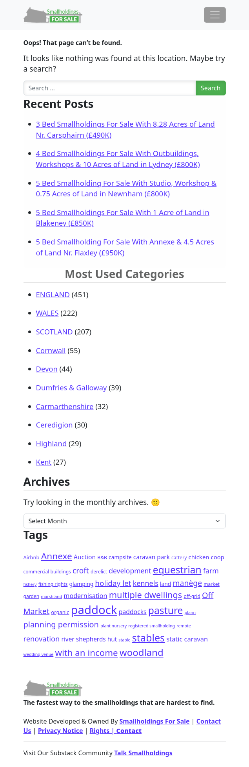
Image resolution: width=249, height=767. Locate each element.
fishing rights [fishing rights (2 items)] (53, 584)
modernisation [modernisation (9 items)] (85, 595)
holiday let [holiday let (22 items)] (113, 583)
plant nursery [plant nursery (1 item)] (113, 626)
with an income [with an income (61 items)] (86, 653)
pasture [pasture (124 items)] (165, 610)
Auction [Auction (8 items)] (85, 557)
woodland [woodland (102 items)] (142, 652)
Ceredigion (54, 424)
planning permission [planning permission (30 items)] (61, 624)
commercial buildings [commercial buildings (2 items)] (47, 571)
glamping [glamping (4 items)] (81, 583)
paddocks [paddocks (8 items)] (133, 611)
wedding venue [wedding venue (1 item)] (39, 654)
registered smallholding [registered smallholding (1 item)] (151, 626)
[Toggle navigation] (215, 15)
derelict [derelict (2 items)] (99, 571)
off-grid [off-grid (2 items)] (192, 596)
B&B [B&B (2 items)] (102, 557)
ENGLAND (53, 294)
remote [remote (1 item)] (183, 626)
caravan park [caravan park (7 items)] (151, 557)
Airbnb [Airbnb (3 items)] (32, 557)
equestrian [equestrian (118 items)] (177, 569)
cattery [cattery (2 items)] (179, 557)
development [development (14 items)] (130, 570)
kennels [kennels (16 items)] (145, 583)
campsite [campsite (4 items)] (120, 557)
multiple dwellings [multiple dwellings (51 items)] (145, 594)
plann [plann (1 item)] (190, 612)
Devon (47, 369)
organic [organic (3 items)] (60, 612)
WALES (47, 313)
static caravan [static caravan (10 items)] (187, 638)
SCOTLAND (54, 331)
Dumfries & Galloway (71, 387)
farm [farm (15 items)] (211, 570)
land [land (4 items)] (165, 583)
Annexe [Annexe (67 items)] (56, 556)
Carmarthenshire (65, 406)
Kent (44, 462)
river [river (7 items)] (68, 639)
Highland (51, 443)
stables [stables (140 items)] (148, 637)
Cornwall (51, 350)
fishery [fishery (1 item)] (30, 584)
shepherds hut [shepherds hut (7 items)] (96, 639)
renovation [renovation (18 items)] (42, 638)
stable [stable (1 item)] (124, 640)
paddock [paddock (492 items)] (94, 610)
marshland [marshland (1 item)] (51, 596)
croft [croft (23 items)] (81, 571)
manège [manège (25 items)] (187, 583)
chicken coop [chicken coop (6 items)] (206, 557)
